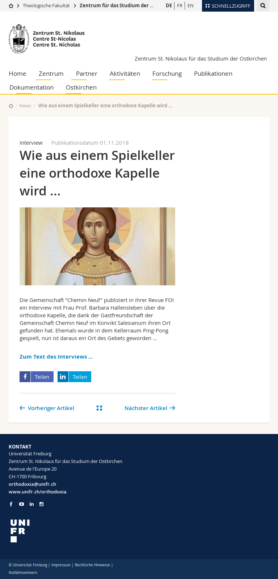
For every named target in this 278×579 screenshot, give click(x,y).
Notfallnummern (23, 572)
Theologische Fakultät (46, 5)
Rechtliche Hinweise (92, 565)
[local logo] (71, 531)
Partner (86, 73)
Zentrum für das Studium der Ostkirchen (128, 5)
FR (179, 5)
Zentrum (51, 73)
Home (17, 73)
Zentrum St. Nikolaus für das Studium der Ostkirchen (201, 58)
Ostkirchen (81, 87)
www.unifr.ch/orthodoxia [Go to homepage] (38, 491)
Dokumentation (31, 87)
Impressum (61, 565)
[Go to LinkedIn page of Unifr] (32, 504)
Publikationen (213, 73)
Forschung (167, 73)
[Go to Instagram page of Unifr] (41, 504)
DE (169, 5)
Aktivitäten (125, 73)
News (25, 105)
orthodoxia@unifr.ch (32, 484)
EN (191, 5)
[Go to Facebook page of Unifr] (11, 504)
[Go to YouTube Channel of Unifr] (21, 504)
